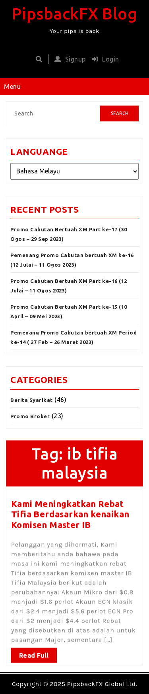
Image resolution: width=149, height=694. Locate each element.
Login (103, 59)
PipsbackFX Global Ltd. (102, 684)
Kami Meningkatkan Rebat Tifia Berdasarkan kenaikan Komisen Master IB (70, 511)
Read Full (34, 652)
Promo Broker (30, 416)
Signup (68, 59)
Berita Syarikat (31, 400)
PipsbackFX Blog (74, 14)
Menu (12, 86)
